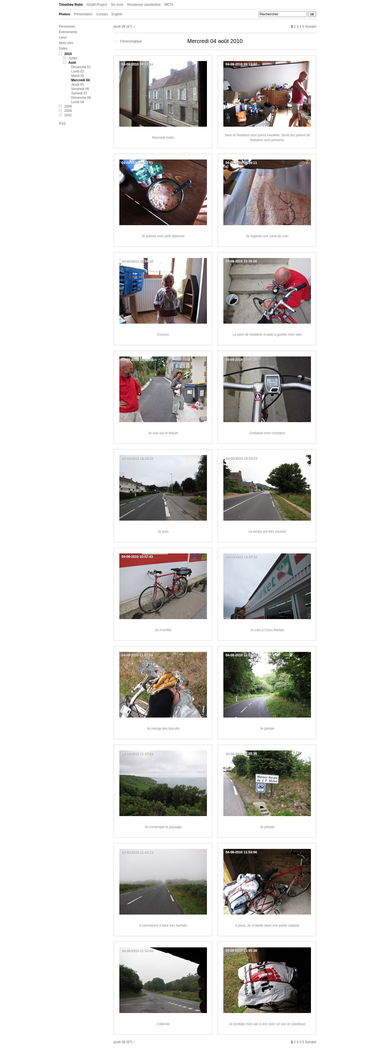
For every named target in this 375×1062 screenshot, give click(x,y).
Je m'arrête (163, 630)
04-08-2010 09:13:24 (137, 64)
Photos (64, 14)
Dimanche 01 (81, 67)
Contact (102, 14)
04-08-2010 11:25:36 (241, 754)
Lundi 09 (77, 102)
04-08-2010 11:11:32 (241, 655)
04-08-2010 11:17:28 (137, 754)
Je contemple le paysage (163, 827)
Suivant (310, 26)
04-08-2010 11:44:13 (137, 852)
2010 (68, 54)
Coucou (163, 334)
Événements (68, 32)
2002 (68, 115)
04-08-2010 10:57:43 (137, 557)
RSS (62, 124)
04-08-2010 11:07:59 (137, 655)
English (116, 14)
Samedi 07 (79, 93)
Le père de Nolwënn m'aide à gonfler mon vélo (267, 334)
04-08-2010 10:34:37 (137, 261)
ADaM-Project (96, 5)
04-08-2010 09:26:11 (241, 163)
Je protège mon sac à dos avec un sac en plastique (267, 1024)
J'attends (163, 1024)
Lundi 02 (77, 71)
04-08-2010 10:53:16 (241, 458)
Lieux (63, 37)
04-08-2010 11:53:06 (137, 951)
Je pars (163, 531)
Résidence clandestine (144, 5)
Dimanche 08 (81, 98)
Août (72, 63)
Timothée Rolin (71, 5)
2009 (68, 106)
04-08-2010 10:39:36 (241, 261)
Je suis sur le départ (163, 433)
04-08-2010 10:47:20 (241, 360)
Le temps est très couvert (267, 531)
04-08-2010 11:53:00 (241, 852)
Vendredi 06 (80, 89)
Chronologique (128, 41)
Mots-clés (66, 43)
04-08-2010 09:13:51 (137, 163)
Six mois (117, 5)
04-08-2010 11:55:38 (241, 951)
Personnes (67, 26)
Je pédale (267, 728)
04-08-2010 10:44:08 (137, 360)
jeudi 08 (119, 26)
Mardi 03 (77, 76)
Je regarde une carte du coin (267, 236)
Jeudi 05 (77, 84)
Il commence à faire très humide (163, 925)
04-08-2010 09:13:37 (241, 64)
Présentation (83, 14)
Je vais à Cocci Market (267, 630)
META (169, 5)
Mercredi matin (163, 138)
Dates (63, 48)
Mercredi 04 (80, 80)
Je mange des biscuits (163, 728)
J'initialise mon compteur (267, 433)
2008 (68, 111)
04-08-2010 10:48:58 (137, 458)
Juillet (72, 58)
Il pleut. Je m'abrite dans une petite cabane (267, 925)
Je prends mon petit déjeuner (163, 236)
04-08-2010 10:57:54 (241, 557)
